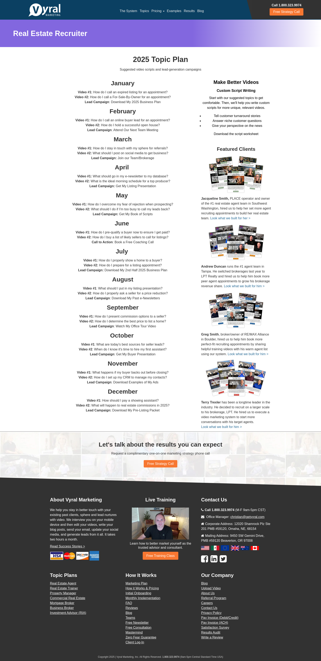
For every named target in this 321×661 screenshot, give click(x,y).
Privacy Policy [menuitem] (211, 613)
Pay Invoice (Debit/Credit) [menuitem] (219, 617)
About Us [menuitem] (208, 593)
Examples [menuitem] (174, 10)
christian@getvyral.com (247, 517)
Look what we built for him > (244, 286)
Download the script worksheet (236, 134)
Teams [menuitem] (130, 617)
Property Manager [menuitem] (63, 593)
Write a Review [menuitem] (212, 637)
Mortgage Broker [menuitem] (62, 603)
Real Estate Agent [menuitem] (63, 583)
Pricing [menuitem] (156, 10)
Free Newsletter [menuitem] (137, 622)
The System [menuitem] (128, 10)
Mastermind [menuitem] (134, 632)
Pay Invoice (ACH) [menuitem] (214, 622)
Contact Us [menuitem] (209, 608)
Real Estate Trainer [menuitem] (64, 588)
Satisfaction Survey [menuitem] (215, 627)
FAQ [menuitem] (128, 603)
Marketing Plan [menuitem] (136, 583)
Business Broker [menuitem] (62, 608)
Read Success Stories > (67, 546)
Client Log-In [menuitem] (134, 642)
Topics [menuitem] (144, 10)
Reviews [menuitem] (131, 608)
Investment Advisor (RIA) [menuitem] (68, 613)
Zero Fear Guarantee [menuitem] (140, 637)
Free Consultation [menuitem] (138, 627)
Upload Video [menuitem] (211, 588)
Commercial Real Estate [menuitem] (67, 598)
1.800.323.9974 (170, 656)
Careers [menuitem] (207, 603)
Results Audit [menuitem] (210, 632)
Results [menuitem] (189, 10)
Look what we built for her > (230, 218)
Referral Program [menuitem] (213, 598)
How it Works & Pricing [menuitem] (142, 588)
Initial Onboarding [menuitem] (138, 593)
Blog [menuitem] (200, 10)
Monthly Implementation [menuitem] (142, 598)
